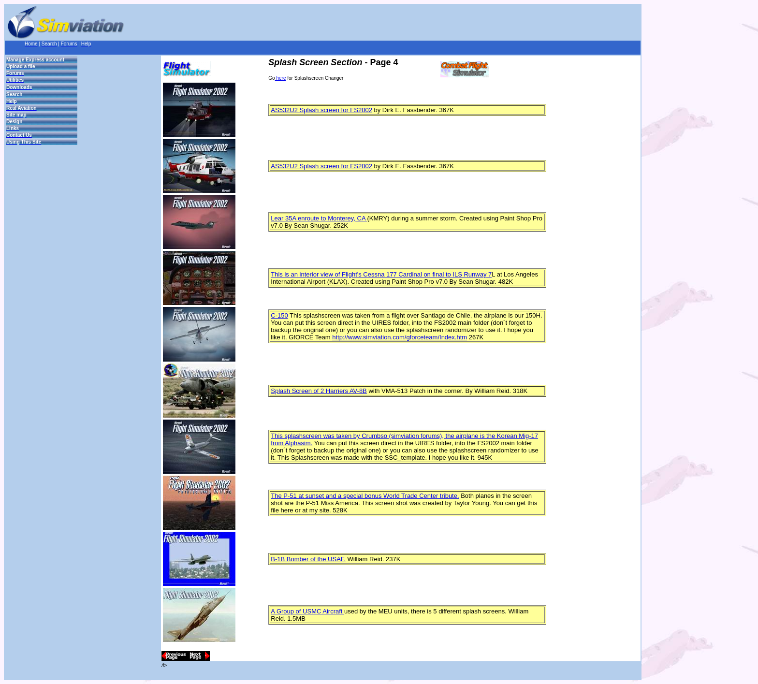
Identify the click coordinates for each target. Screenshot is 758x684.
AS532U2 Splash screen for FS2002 (321, 110)
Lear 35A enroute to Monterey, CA (319, 218)
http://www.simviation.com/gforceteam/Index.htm (399, 337)
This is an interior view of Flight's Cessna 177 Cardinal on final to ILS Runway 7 (381, 274)
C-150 (279, 315)
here (280, 78)
